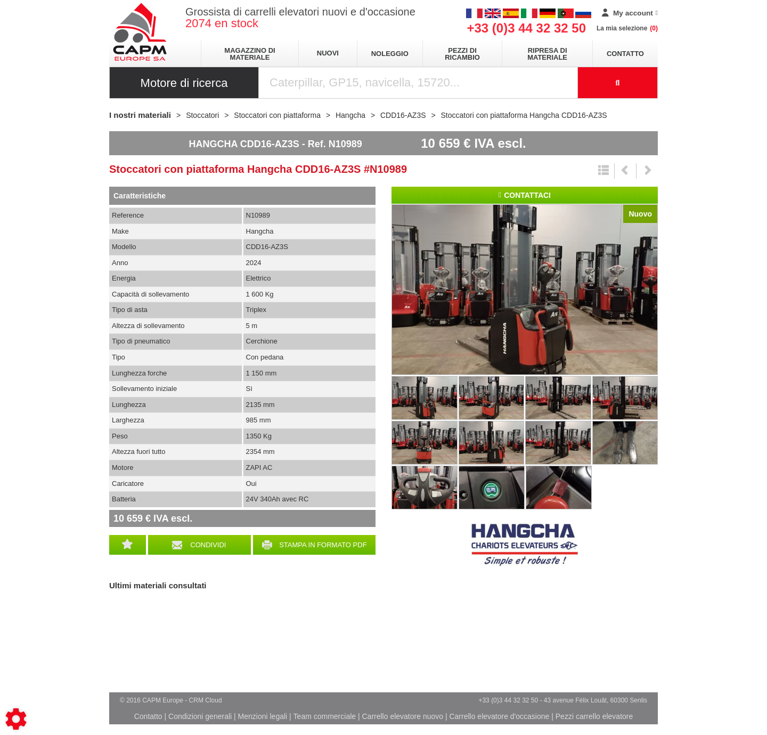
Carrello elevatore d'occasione (499, 716)
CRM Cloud (205, 700)
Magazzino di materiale (249, 54)
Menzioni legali (263, 716)
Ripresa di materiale (547, 54)
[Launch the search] (618, 83)
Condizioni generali (200, 716)
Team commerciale (324, 716)
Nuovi (328, 53)
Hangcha (524, 545)
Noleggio (390, 53)
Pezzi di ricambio (462, 54)
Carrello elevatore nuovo (403, 716)
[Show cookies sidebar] (16, 719)
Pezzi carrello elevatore (594, 716)
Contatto (625, 53)
